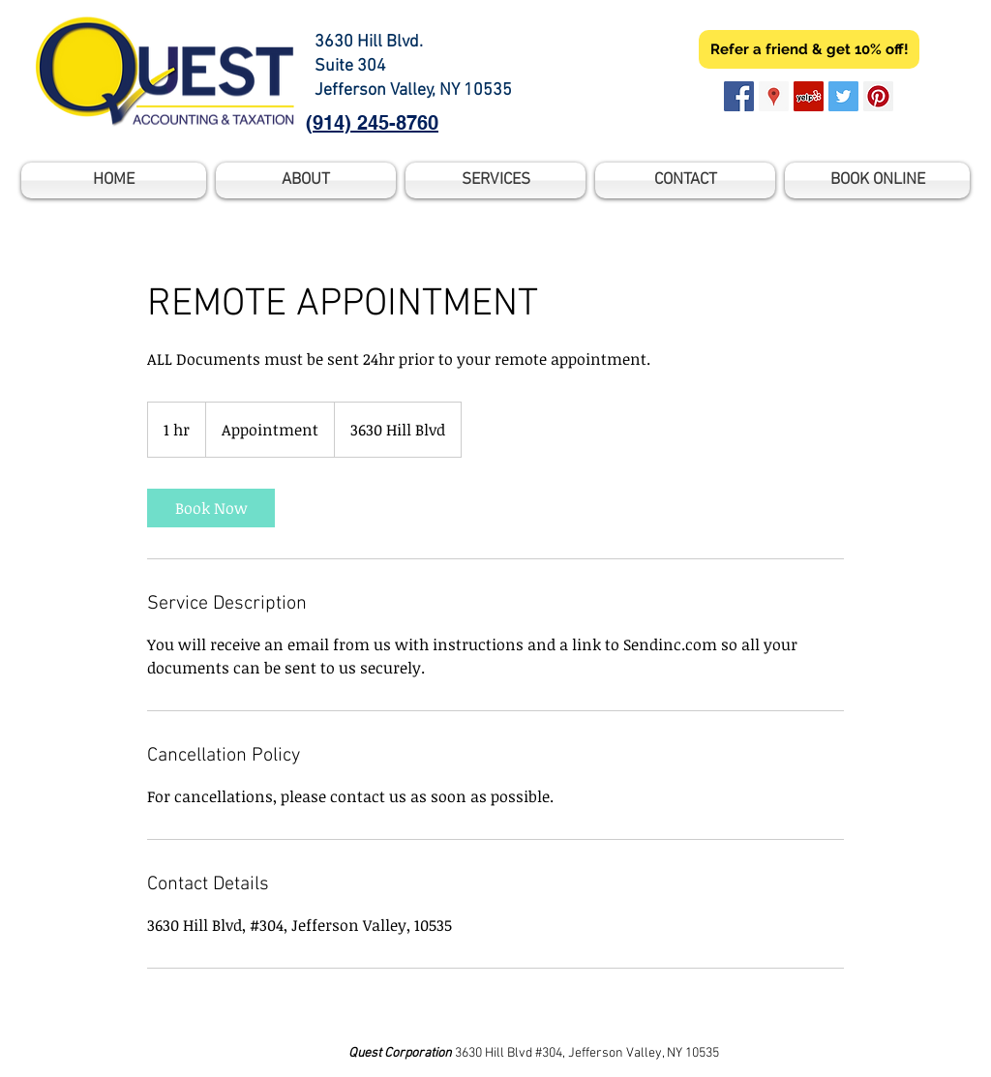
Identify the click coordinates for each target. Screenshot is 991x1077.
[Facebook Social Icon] (739, 96)
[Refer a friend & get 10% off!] (809, 49)
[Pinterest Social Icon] (878, 96)
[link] (211, 508)
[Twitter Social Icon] (843, 96)
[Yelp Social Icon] (809, 96)
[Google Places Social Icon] (774, 96)
